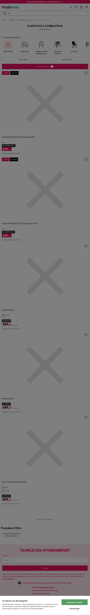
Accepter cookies (74, 602)
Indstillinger (74, 608)
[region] (45, 605)
